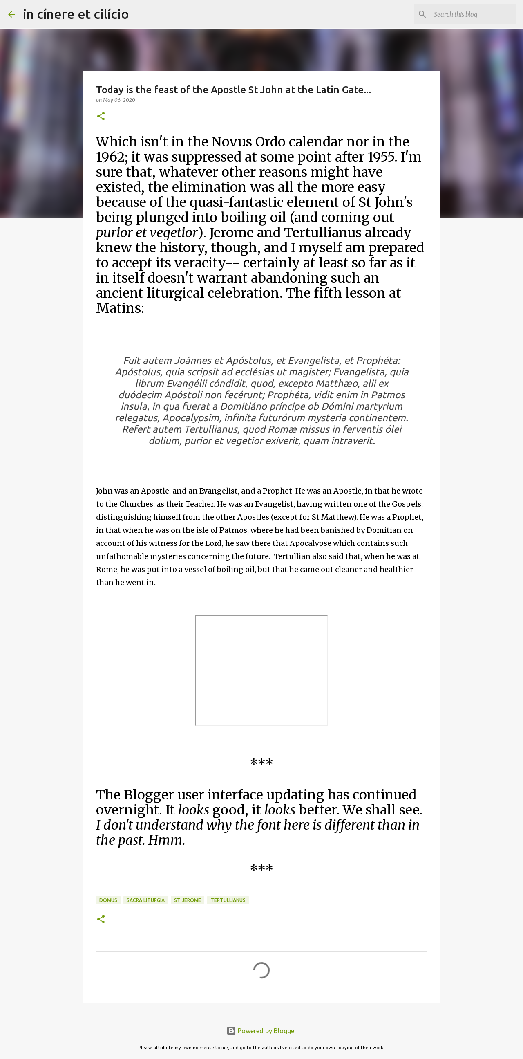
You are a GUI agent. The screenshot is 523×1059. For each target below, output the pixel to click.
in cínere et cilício (76, 14)
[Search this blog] (473, 14)
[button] (101, 116)
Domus (108, 900)
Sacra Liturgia (146, 900)
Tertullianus (228, 900)
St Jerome (187, 900)
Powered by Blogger (261, 1030)
